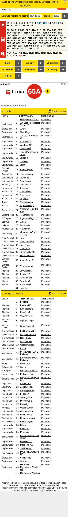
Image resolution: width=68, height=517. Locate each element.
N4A (37, 53)
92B (26, 45)
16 (8, 25)
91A (60, 43)
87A (18, 43)
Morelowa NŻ (26, 145)
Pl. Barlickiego (26, 215)
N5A (49, 53)
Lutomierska (26, 415)
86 (13, 43)
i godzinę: (47, 16)
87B (24, 43)
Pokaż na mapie (57, 111)
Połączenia (30, 69)
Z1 (8, 23)
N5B (55, 53)
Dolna (22, 165)
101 (63, 45)
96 (38, 45)
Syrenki (23, 129)
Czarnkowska (26, 181)
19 (20, 25)
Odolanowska (26, 185)
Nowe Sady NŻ (27, 260)
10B (45, 23)
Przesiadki (46, 119)
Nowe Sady (25, 248)
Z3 (8, 30)
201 (9, 48)
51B (39, 30)
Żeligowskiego (26, 202)
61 (19, 35)
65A (43, 35)
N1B (15, 53)
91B (9, 45)
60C (9, 35)
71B (30, 38)
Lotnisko (23, 288)
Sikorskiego (25, 132)
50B (28, 30)
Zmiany (30, 63)
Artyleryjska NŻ (27, 390)
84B (56, 40)
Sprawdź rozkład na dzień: (15, 16)
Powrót (6, 84)
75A (50, 38)
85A (61, 40)
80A (13, 40)
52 (44, 30)
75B (56, 38)
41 (23, 25)
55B (26, 32)
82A (35, 40)
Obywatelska (26, 271)
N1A (9, 53)
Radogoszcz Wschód (29, 119)
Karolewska (25, 225)
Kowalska (24, 161)
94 (34, 45)
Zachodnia (24, 178)
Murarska (24, 158)
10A (39, 23)
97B (49, 45)
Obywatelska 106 (28, 252)
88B (35, 43)
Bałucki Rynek (26, 169)
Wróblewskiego (27, 241)
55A (20, 32)
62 (23, 35)
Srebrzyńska (25, 195)
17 (12, 25)
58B (45, 32)
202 (14, 48)
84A (50, 40)
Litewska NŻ (25, 148)
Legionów (24, 198)
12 (53, 23)
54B (14, 32)
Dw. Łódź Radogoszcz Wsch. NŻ (29, 467)
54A (9, 32)
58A (39, 32)
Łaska (22, 238)
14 (57, 23)
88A (30, 43)
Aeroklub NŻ (25, 284)
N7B (15, 55)
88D (46, 43)
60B (60, 32)
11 (49, 23)
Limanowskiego (27, 174)
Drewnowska (26, 191)
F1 (22, 48)
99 (53, 45)
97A (43, 45)
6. (18, 48)
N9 (24, 55)
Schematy (52, 69)
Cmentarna (25, 383)
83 (45, 40)
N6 (60, 53)
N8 (20, 55)
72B (41, 38)
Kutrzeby (24, 188)
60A (54, 32)
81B (30, 40)
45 (31, 25)
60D (14, 35)
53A (49, 30)
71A (24, 38)
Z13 (17, 30)
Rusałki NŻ (25, 274)
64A (32, 35)
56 (30, 32)
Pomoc (64, 84)
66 (53, 35)
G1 (26, 48)
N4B (43, 53)
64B (37, 35)
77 (64, 38)
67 (57, 35)
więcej (55, 2)
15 (61, 23)
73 (45, 38)
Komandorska (26, 278)
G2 (30, 48)
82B (41, 40)
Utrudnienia (52, 63)
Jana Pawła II (26, 245)
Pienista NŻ (25, 281)
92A (20, 45)
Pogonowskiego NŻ (29, 218)
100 (58, 45)
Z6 (12, 30)
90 (55, 43)
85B (9, 43)
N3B (31, 53)
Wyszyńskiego (26, 266)
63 (27, 35)
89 (51, 43)
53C (54, 30)
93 (30, 45)
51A (34, 30)
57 (34, 32)
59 (49, 32)
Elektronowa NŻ (27, 255)
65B (49, 35)
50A (22, 30)
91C (14, 45)
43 (28, 25)
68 (61, 35)
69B (14, 38)
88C (41, 43)
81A (24, 40)
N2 (20, 53)
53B (60, 30)
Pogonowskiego (27, 205)
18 (16, 25)
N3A (25, 53)
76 (60, 38)
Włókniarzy (25, 229)
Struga (23, 222)
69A (9, 38)
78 (8, 40)
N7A (9, 55)
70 (19, 38)
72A (35, 38)
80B (18, 40)
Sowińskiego (25, 141)
